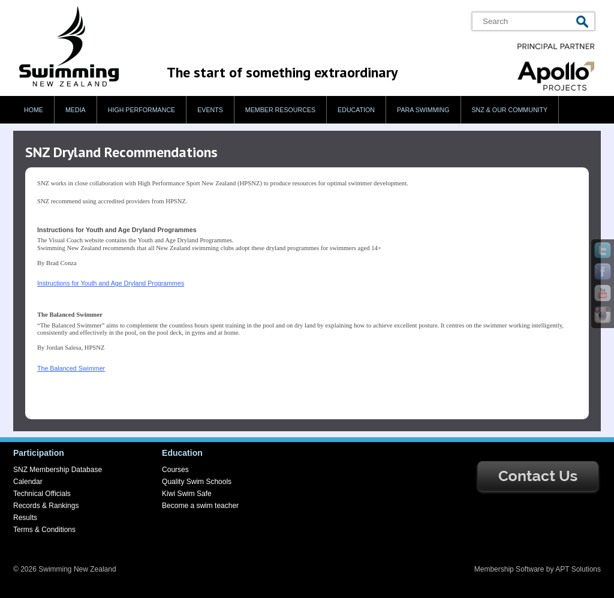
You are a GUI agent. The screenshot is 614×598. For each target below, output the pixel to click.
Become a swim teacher (200, 505)
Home (33, 109)
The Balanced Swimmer (71, 368)
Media (75, 109)
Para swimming (423, 109)
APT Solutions (578, 569)
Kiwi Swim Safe (187, 493)
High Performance (142, 109)
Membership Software (509, 569)
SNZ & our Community (510, 109)
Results (25, 517)
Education (356, 109)
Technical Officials (42, 493)
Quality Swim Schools (196, 481)
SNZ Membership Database (57, 469)
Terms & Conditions (44, 529)
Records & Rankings (46, 505)
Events (210, 109)
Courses (175, 469)
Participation (38, 453)
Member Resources (280, 109)
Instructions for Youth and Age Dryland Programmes (110, 283)
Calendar (28, 481)
